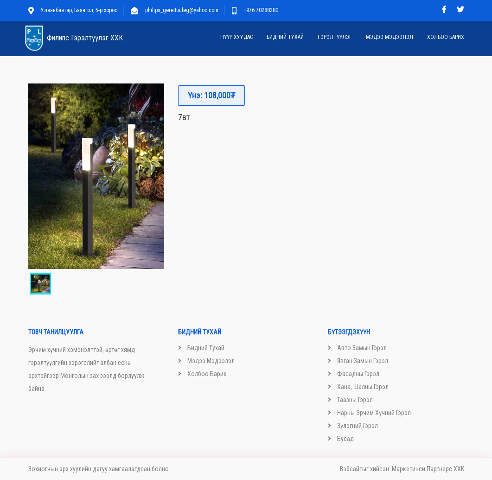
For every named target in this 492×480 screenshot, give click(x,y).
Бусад (345, 438)
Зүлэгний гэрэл (357, 425)
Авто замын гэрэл (362, 348)
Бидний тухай (285, 37)
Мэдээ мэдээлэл (389, 37)
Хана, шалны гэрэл (363, 386)
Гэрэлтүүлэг (335, 37)
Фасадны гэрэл (358, 374)
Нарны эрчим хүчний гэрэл (374, 412)
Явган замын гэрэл (362, 361)
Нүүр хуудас (236, 37)
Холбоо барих (445, 37)
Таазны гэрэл (355, 399)
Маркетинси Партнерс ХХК (428, 469)
